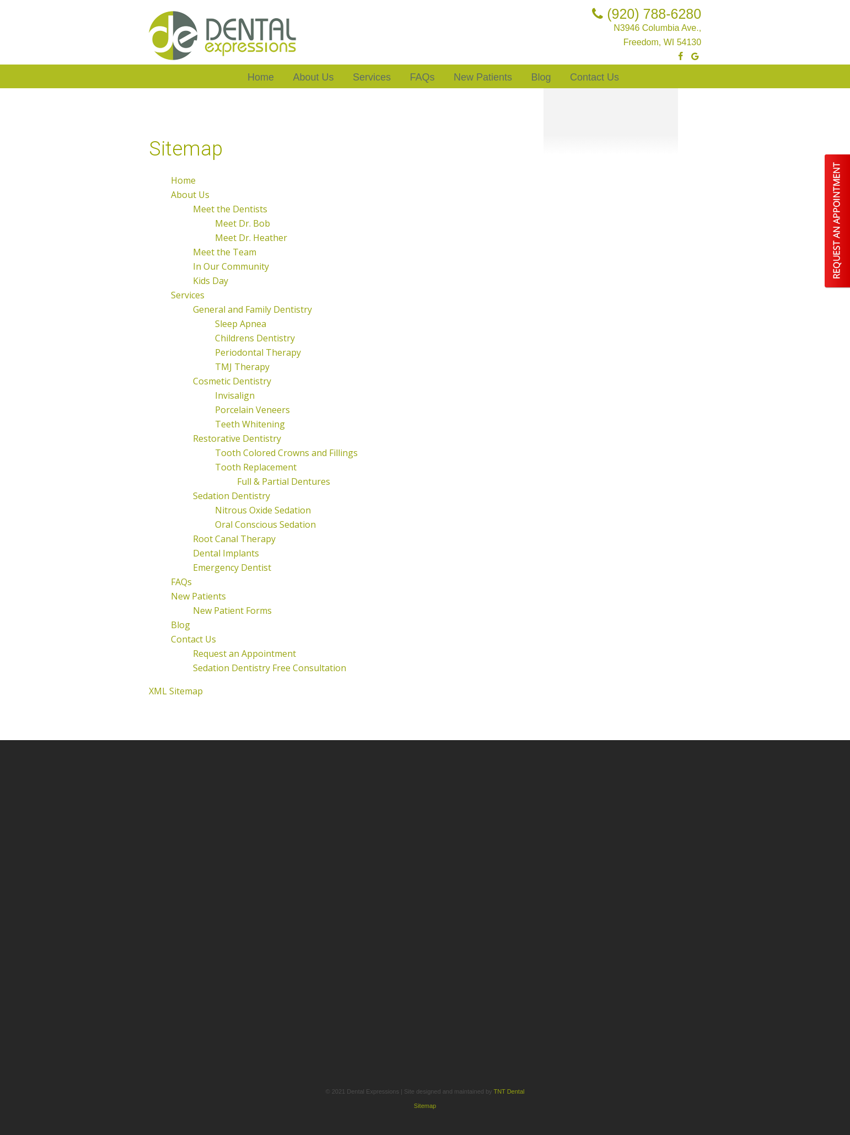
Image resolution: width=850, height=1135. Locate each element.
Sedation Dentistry (231, 496)
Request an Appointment (244, 653)
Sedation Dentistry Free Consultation (269, 668)
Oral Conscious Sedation (265, 524)
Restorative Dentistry (237, 438)
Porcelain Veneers (252, 410)
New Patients (483, 77)
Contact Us (594, 77)
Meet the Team (224, 252)
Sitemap (425, 1105)
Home (261, 77)
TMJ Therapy (242, 367)
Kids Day (210, 281)
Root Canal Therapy (234, 539)
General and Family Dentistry (252, 309)
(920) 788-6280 (644, 14)
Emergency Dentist (232, 567)
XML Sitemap (176, 691)
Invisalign (235, 395)
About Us (313, 77)
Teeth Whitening (250, 424)
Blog (541, 77)
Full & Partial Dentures (283, 481)
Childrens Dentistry (255, 338)
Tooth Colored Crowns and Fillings (286, 453)
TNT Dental (508, 1091)
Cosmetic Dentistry (232, 381)
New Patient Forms (232, 610)
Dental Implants (226, 553)
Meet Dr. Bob (242, 223)
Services (372, 77)
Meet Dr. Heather (251, 238)
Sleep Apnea (240, 324)
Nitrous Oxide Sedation (263, 510)
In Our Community (231, 266)
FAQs (422, 77)
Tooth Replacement (256, 467)
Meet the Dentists (230, 209)
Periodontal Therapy (258, 352)
